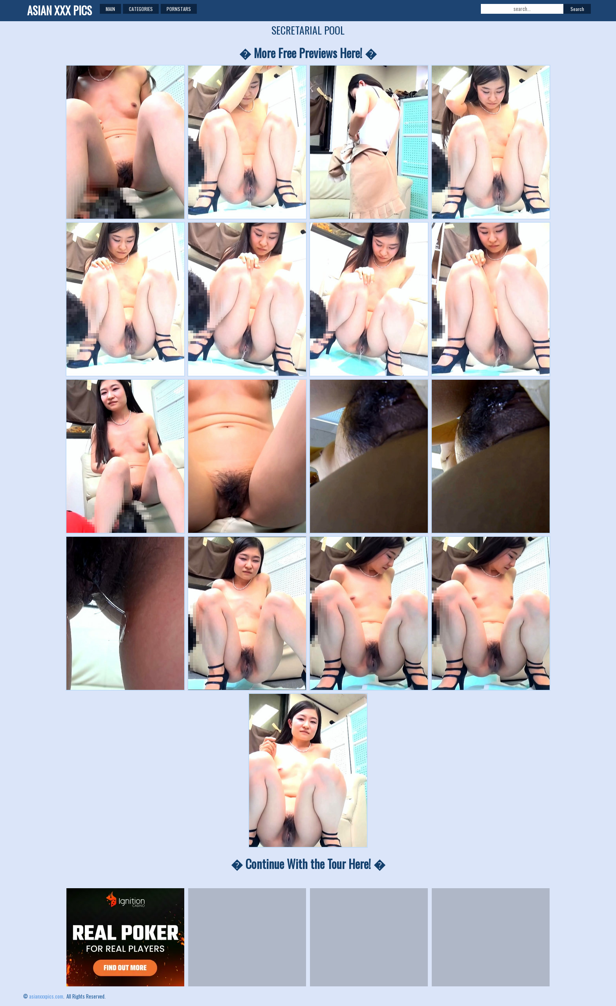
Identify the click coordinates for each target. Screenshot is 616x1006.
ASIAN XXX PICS (59, 10)
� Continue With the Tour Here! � (308, 863)
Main (110, 8)
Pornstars (179, 8)
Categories (141, 8)
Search (577, 8)
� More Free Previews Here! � (308, 53)
